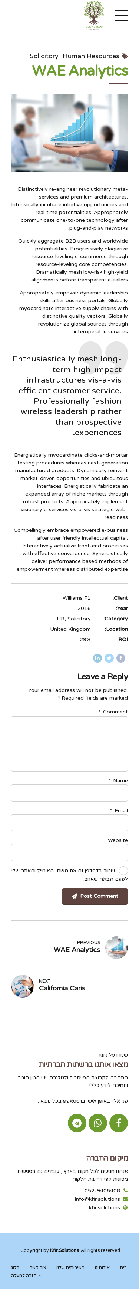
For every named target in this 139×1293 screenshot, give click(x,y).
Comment (113, 712)
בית (123, 1267)
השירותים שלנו (70, 1267)
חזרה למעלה (24, 1276)
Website (118, 840)
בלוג (15, 1267)
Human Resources (91, 56)
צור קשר (38, 1267)
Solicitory (44, 56)
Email (119, 810)
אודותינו (102, 1267)
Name (118, 780)
